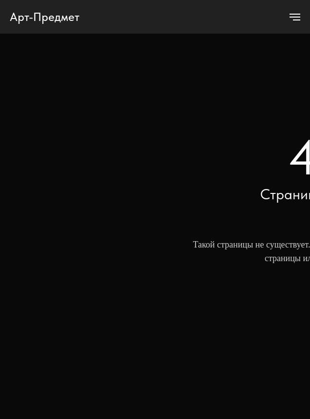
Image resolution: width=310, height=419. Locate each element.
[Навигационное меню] (295, 17)
